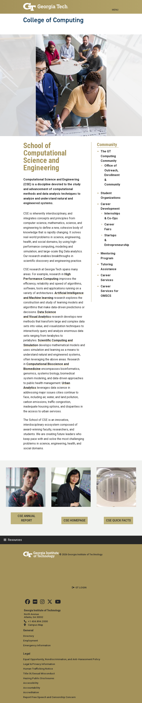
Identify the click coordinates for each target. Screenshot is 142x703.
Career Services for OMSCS (109, 291)
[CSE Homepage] (71, 470)
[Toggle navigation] (115, 5)
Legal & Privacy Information (39, 664)
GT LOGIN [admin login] (81, 587)
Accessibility (30, 682)
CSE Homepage (74, 520)
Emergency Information (37, 645)
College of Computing (53, 20)
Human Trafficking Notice (38, 668)
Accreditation (31, 692)
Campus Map (35, 624)
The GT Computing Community (108, 156)
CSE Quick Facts (118, 520)
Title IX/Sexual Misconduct (39, 673)
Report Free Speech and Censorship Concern (49, 697)
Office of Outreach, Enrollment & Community (112, 175)
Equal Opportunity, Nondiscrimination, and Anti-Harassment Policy (61, 659)
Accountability (31, 687)
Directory (28, 635)
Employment (30, 640)
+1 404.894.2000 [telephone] (38, 621)
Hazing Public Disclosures (38, 678)
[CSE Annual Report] (25, 470)
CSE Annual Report (26, 518)
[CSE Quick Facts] (116, 470)
